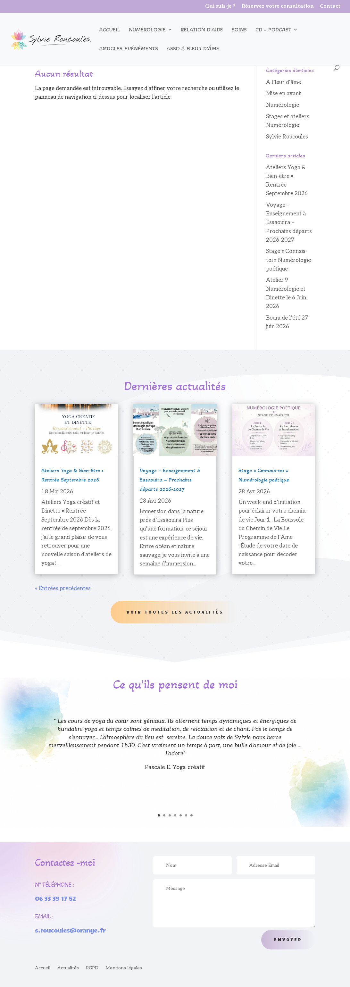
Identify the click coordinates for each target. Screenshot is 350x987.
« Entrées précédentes (63, 588)
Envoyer (288, 939)
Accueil (109, 30)
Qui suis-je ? (220, 6)
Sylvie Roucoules (287, 137)
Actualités (68, 968)
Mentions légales (123, 968)
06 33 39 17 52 (55, 898)
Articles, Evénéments (128, 49)
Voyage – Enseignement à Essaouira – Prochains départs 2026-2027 (289, 222)
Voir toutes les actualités (175, 612)
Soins (239, 30)
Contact (330, 6)
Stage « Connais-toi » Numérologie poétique (288, 260)
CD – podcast (273, 30)
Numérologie (147, 30)
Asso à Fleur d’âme (193, 49)
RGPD (92, 968)
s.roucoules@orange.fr (70, 930)
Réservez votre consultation (278, 6)
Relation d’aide (202, 30)
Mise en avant (283, 93)
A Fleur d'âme (283, 82)
